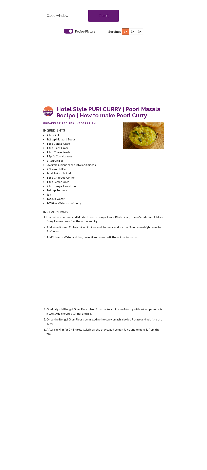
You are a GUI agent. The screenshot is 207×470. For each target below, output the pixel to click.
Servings (114, 31)
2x (132, 31)
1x (125, 31)
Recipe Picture (85, 31)
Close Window (57, 16)
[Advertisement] (103, 73)
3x (140, 31)
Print (103, 16)
